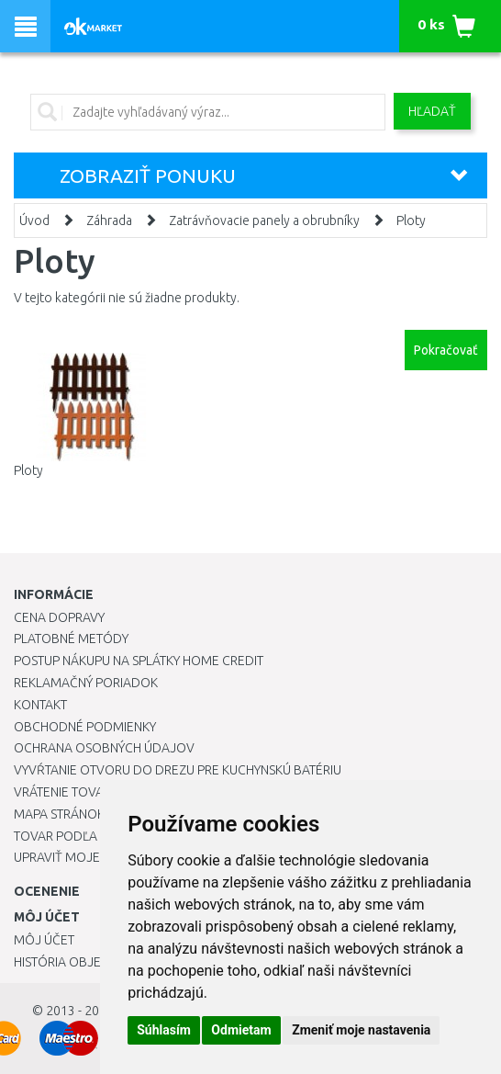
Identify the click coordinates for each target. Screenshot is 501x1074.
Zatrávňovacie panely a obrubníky (264, 220)
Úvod (34, 220)
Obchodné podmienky (85, 726)
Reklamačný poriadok (86, 682)
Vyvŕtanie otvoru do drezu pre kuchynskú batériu (177, 770)
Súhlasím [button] (164, 1030)
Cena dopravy (59, 617)
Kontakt (40, 704)
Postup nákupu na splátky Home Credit (138, 660)
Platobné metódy (71, 638)
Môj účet (44, 940)
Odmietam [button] (241, 1030)
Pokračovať (446, 350)
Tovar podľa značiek (82, 836)
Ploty (411, 220)
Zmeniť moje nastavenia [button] (361, 1030)
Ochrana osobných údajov (104, 747)
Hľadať (432, 111)
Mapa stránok (59, 814)
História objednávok (82, 962)
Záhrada (109, 220)
